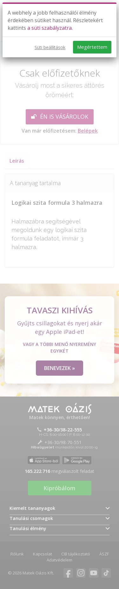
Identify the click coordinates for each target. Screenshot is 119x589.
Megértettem (92, 47)
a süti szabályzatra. (50, 27)
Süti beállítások (50, 47)
